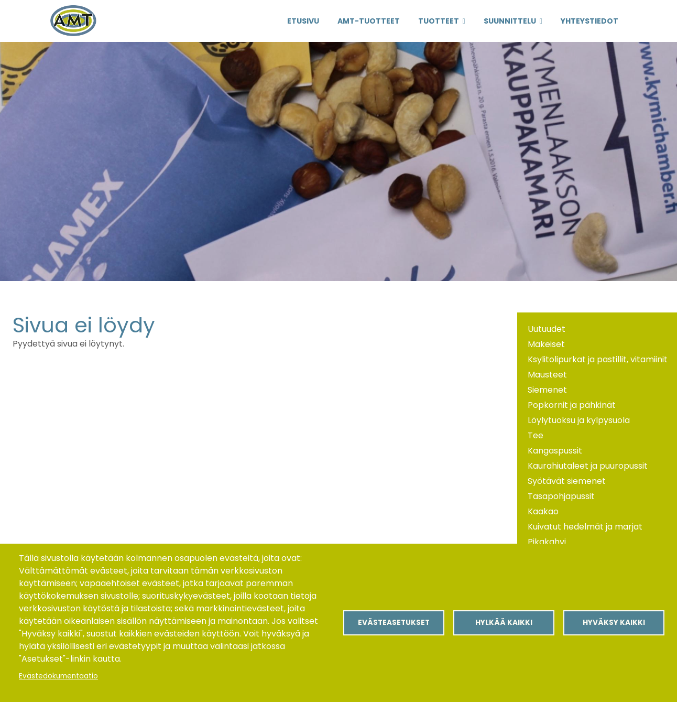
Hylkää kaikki (503, 623)
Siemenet (547, 390)
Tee (535, 435)
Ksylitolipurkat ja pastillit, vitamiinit (598, 359)
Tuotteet (438, 21)
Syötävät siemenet (567, 481)
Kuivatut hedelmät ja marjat (585, 527)
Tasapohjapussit (561, 496)
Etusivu (303, 21)
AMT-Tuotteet (368, 21)
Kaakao (543, 511)
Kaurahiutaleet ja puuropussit (588, 466)
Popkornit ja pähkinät (572, 405)
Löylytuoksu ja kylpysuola (579, 420)
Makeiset (546, 344)
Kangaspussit (555, 451)
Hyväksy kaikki (614, 623)
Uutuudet (546, 329)
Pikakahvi (547, 542)
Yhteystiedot (589, 21)
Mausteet (547, 375)
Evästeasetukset (394, 623)
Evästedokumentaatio (58, 676)
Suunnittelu (510, 21)
